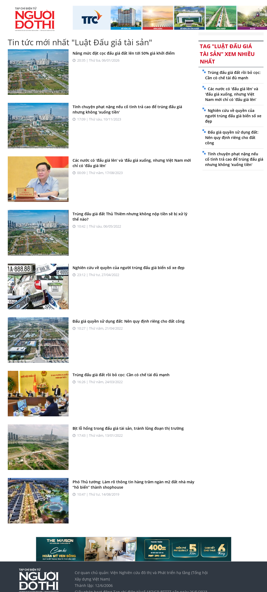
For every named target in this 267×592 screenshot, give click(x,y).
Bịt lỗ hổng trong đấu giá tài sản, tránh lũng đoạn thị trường (128, 428)
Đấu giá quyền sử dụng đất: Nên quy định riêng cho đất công (129, 321)
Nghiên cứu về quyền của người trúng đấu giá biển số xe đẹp (129, 267)
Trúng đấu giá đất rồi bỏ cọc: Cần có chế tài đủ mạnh (121, 374)
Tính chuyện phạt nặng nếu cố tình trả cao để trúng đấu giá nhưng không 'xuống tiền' (234, 159)
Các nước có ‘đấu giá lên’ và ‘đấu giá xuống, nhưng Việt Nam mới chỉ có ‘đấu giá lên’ (231, 94)
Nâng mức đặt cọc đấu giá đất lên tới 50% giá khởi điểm (124, 53)
